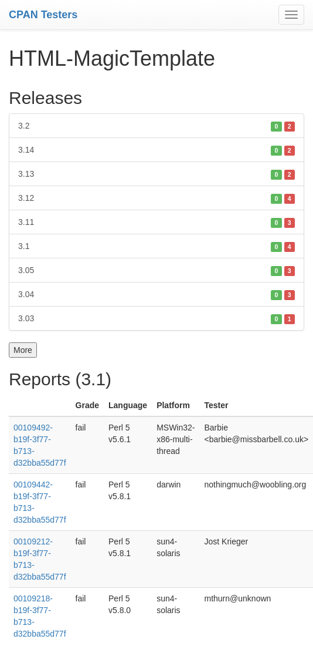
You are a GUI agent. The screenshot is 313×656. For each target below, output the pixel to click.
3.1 (156, 246)
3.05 (156, 270)
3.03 (156, 318)
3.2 (156, 126)
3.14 (156, 150)
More (22, 350)
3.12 (156, 198)
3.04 (156, 294)
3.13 (156, 174)
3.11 (156, 222)
